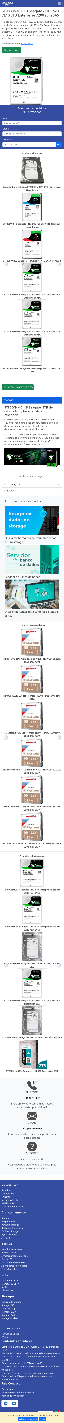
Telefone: (7, 139)
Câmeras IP (7, 1290)
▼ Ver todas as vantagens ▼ (32, 476)
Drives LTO (7, 1259)
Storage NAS (7, 1305)
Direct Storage (8, 1308)
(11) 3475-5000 (32, 112)
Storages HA (7, 1193)
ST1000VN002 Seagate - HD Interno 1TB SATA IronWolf (32, 260)
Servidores (6, 1190)
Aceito (42, 1419)
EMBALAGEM (10, 490)
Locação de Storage (11, 1301)
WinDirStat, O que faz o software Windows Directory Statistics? (28, 1358)
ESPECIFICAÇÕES (12, 484)
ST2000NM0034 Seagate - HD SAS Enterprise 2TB (32, 1071)
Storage (5, 1218)
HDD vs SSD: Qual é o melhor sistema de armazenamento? (31, 1353)
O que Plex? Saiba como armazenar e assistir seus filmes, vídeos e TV (30, 1368)
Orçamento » (11, 50)
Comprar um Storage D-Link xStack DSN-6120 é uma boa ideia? (30, 1348)
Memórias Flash (9, 1200)
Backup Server (8, 1252)
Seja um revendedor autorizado (17, 1392)
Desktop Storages (10, 1231)
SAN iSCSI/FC (8, 1203)
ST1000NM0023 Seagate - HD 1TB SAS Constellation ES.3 (32, 1037)
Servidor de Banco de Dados (22, 577)
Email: (5, 128)
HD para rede (8, 1221)
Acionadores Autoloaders (14, 1265)
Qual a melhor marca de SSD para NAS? (21, 1363)
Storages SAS (8, 1315)
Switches (5, 1196)
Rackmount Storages (12, 1227)
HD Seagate (27, 43)
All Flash (5, 1237)
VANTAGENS (9, 400)
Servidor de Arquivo (11, 1249)
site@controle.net (32, 1128)
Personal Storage (10, 1224)
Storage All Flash (9, 1318)
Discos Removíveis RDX (13, 1262)
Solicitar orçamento (18, 387)
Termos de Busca (10, 1333)
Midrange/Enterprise (12, 1206)
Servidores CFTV (9, 1280)
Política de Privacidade (12, 1395)
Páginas (5, 1337)
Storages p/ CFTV (10, 1283)
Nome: (5, 117)
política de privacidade (28, 1419)
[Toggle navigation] (59, 3)
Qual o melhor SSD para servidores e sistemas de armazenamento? (26, 1378)
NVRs (4, 1287)
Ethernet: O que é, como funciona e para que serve (27, 1372)
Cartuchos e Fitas (10, 1269)
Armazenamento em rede (14, 1255)
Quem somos (8, 1389)
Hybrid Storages (9, 1234)
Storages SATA (8, 1311)
